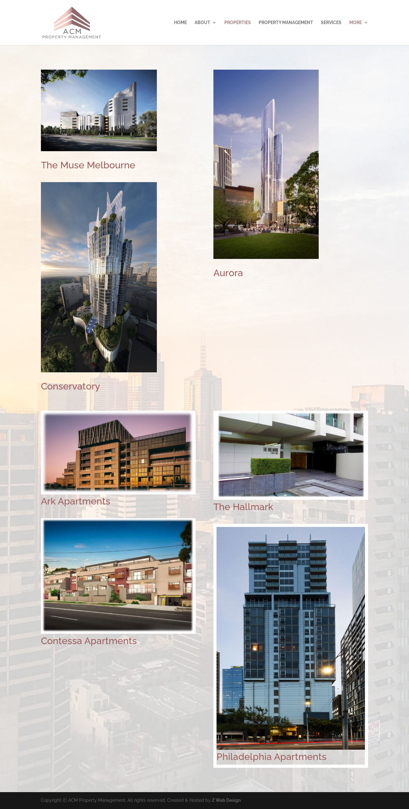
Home (180, 22)
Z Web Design (226, 800)
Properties (237, 22)
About (202, 22)
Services (331, 22)
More (355, 22)
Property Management (286, 22)
